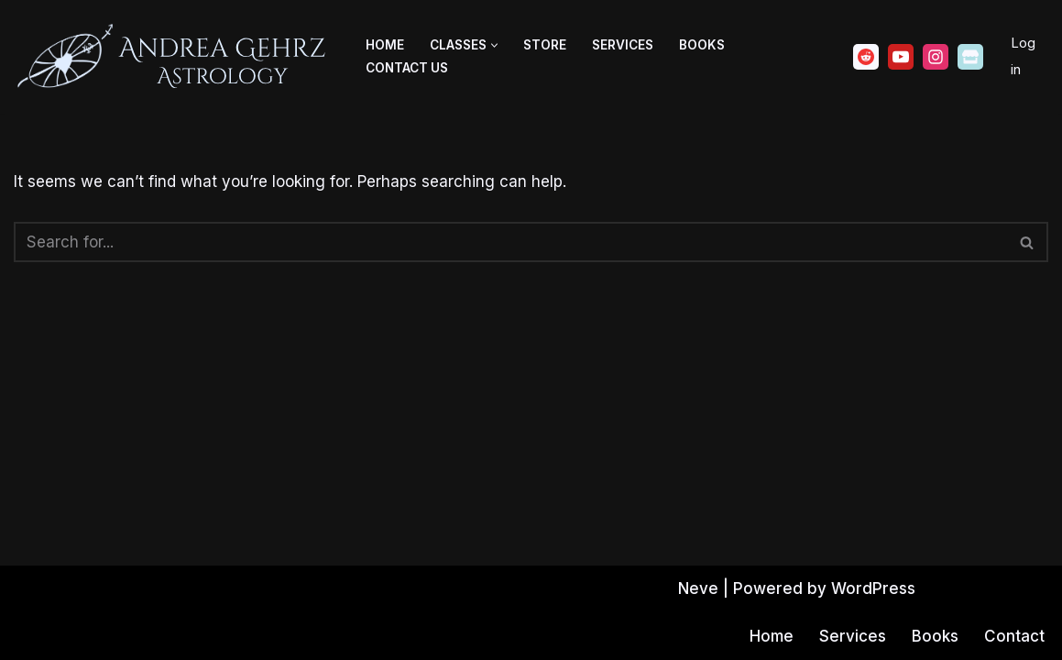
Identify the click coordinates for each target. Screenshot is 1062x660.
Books (702, 45)
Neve (698, 588)
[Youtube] (901, 57)
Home (385, 45)
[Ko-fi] (970, 57)
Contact (1014, 636)
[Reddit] (866, 57)
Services (622, 45)
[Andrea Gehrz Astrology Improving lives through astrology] (174, 56)
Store (544, 45)
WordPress (873, 588)
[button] (494, 45)
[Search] (510, 242)
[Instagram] (935, 57)
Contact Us (407, 67)
